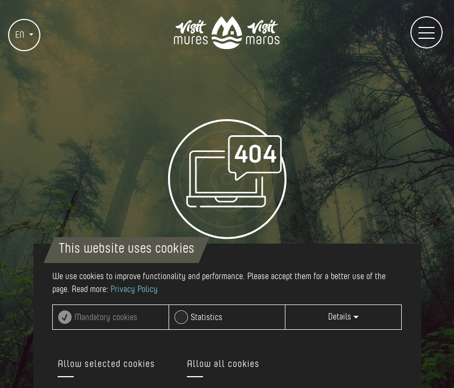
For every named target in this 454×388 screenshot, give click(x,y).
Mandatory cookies (105, 317)
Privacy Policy (134, 289)
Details (343, 317)
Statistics (206, 317)
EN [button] (20, 35)
